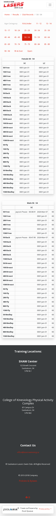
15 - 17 (7, 30)
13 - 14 (48, 23)
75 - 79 (27, 44)
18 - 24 (17, 30)
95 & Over (18, 51)
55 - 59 (37, 37)
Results (16, 14)
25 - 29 (27, 30)
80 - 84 (37, 44)
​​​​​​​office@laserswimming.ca (28, 452)
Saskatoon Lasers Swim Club (13, 3)
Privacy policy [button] (44, 509)
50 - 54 (27, 37)
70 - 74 (17, 44)
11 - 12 (38, 23)
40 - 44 (7, 37)
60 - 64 (47, 37)
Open (29, 51)
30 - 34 (37, 30)
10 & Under (26, 23)
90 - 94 (7, 51)
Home (7, 14)
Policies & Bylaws (28, 480)
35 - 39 (47, 30)
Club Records (27, 14)
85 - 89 (47, 44)
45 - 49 (17, 37)
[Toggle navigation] (50, 4)
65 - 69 (7, 44)
